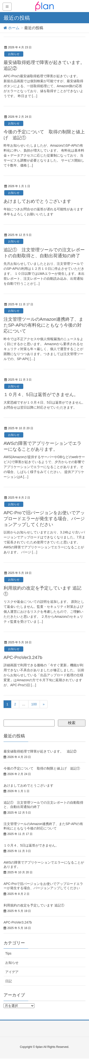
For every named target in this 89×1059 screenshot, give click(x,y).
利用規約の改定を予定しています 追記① (34, 905)
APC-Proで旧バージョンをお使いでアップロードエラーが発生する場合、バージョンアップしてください (44, 518)
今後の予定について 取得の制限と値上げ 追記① (42, 768)
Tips (8, 953)
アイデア (12, 972)
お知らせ (13, 54)
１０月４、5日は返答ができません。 (41, 394)
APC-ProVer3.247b (23, 657)
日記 (8, 981)
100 (34, 704)
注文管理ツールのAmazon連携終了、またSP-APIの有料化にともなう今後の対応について (43, 325)
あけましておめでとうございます (37, 201)
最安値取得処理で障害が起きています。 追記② (40, 751)
